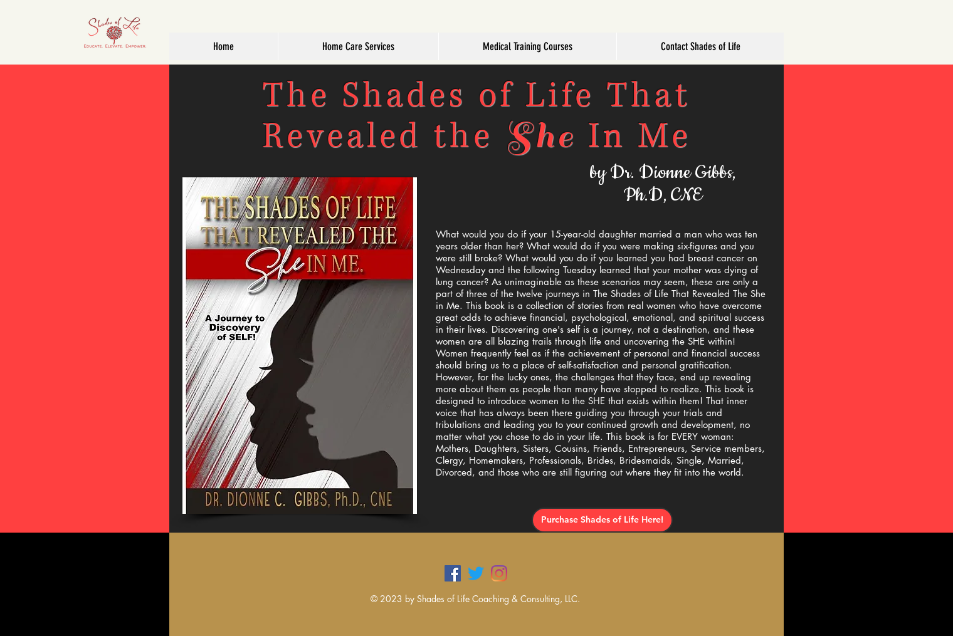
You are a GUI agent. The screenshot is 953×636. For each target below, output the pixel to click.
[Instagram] (499, 573)
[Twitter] (476, 573)
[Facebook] (453, 573)
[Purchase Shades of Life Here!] (602, 520)
